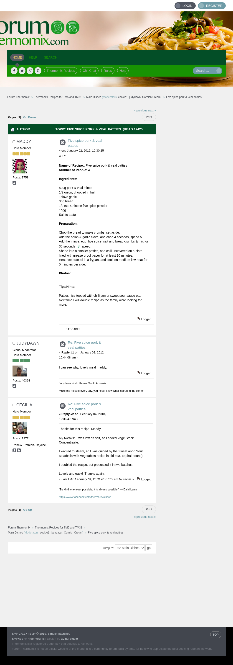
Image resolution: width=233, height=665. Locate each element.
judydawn (135, 97)
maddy (23, 141)
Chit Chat (89, 70)
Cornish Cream (151, 97)
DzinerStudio (69, 638)
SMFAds (17, 638)
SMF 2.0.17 (19, 633)
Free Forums (36, 638)
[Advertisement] (191, 174)
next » (152, 110)
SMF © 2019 (37, 633)
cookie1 (123, 97)
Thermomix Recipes (61, 70)
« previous (140, 110)
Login (187, 6)
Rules (108, 70)
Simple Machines (59, 633)
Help (123, 70)
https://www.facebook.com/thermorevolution (85, 497)
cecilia (24, 405)
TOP (216, 634)
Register (214, 6)
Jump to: (108, 548)
